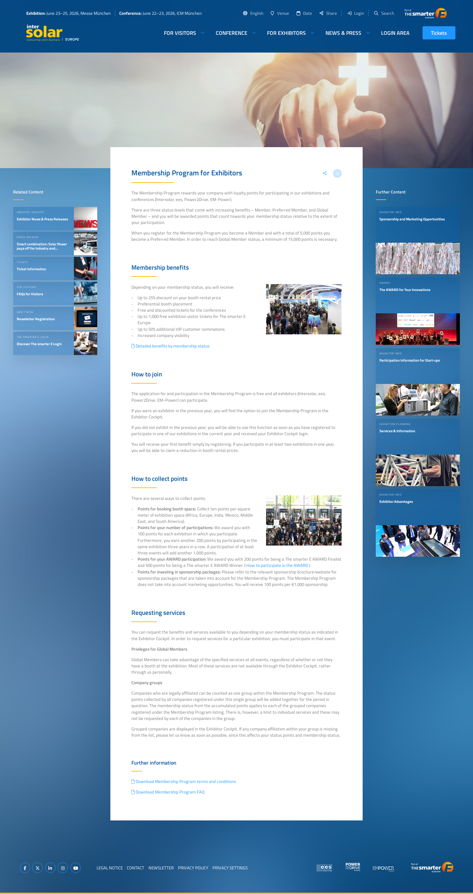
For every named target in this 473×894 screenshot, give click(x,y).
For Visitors (180, 33)
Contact (135, 867)
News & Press (343, 33)
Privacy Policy (193, 867)
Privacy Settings (230, 867)
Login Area (395, 33)
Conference (231, 33)
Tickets (439, 33)
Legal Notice (110, 867)
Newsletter (161, 867)
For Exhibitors (286, 33)
